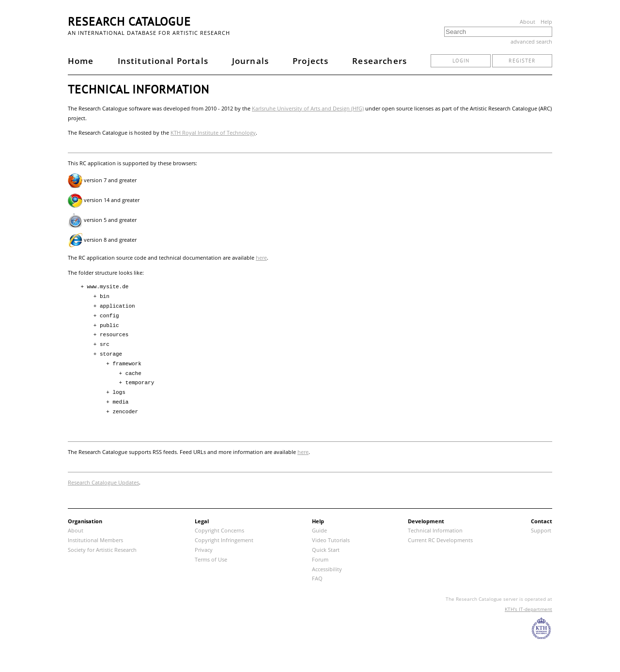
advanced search (531, 41)
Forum (320, 559)
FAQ (317, 578)
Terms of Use (211, 559)
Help (546, 21)
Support (541, 530)
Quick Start (326, 549)
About (527, 21)
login (460, 60)
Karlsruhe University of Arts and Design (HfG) (308, 108)
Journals (250, 60)
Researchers (379, 60)
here (261, 257)
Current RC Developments (440, 540)
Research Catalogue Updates (103, 482)
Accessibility (327, 569)
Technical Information (435, 530)
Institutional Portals (163, 60)
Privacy (204, 549)
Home (81, 60)
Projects (310, 60)
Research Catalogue (129, 21)
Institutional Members (95, 540)
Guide (319, 530)
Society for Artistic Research (102, 549)
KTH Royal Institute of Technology (213, 132)
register (522, 60)
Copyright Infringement (224, 540)
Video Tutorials (331, 540)
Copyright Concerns (219, 530)
